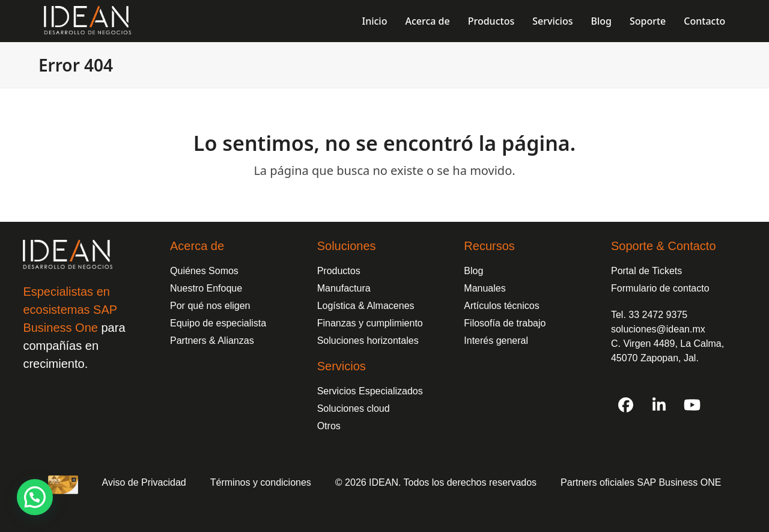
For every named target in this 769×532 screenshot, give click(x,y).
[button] (35, 497)
